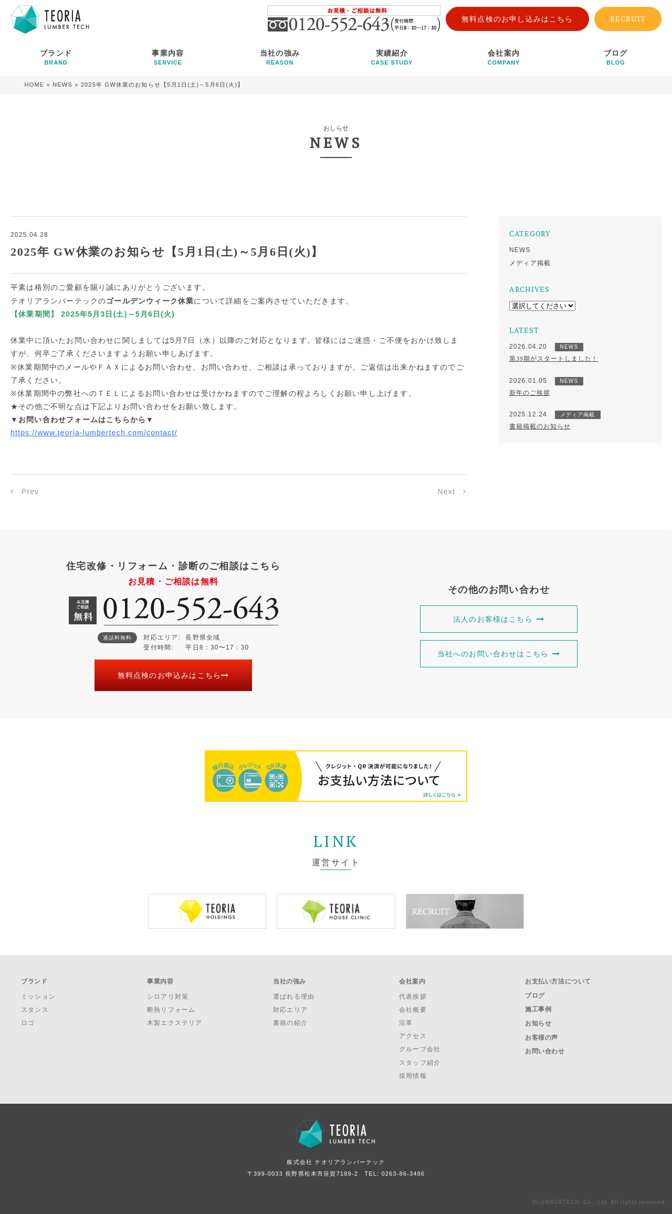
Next (446, 491)
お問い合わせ (545, 1051)
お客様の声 (541, 1037)
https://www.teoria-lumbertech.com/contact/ (93, 432)
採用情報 (413, 1076)
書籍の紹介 (290, 1023)
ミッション (38, 996)
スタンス (35, 1009)
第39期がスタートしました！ (553, 358)
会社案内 (504, 57)
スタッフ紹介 (419, 1062)
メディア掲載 (530, 263)
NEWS (62, 84)
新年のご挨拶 (529, 392)
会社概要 (413, 1009)
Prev (30, 491)
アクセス (413, 1036)
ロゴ (28, 1023)
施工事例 (538, 1009)
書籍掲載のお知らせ (540, 426)
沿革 (406, 1023)
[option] (207, 911)
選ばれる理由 (293, 996)
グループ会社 (419, 1049)
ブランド (56, 57)
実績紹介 (392, 57)
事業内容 (168, 57)
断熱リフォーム (171, 1009)
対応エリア (290, 1009)
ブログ (615, 57)
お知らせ (538, 1023)
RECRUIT (628, 19)
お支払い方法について (558, 981)
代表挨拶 (413, 996)
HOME (35, 84)
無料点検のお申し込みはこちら (517, 19)
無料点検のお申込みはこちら (173, 675)
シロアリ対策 (167, 996)
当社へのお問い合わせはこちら (499, 654)
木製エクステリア (175, 1023)
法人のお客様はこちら (498, 619)
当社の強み (279, 57)
